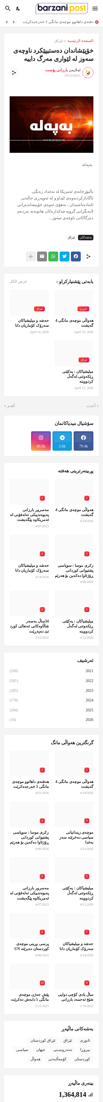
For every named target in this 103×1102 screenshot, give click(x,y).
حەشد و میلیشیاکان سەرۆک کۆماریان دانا (32, 323)
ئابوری (85, 1040)
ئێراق (58, 41)
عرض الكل (18, 281)
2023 (51, 691)
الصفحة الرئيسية (80, 41)
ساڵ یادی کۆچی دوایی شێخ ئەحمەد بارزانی (76, 997)
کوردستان (82, 1059)
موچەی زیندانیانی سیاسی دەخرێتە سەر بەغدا (76, 837)
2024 (51, 700)
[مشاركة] (14, 72)
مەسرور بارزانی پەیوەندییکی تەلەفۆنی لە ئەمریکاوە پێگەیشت (29, 515)
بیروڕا (85, 1050)
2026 (51, 720)
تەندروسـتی (62, 1050)
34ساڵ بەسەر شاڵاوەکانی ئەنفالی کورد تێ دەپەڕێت (29, 626)
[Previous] (13, 22)
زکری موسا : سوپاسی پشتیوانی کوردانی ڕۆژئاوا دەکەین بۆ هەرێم (74, 570)
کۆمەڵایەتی (57, 1059)
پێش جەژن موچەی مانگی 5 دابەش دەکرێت (30, 997)
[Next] (7, 22)
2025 (51, 710)
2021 (51, 671)
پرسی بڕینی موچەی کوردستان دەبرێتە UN (31, 946)
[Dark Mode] (18, 8)
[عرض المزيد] (31, 256)
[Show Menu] (95, 8)
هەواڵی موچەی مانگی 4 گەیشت (74, 323)
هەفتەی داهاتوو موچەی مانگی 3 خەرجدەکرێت (56, 22)
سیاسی (22, 1050)
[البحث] (7, 8)
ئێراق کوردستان (43, 1040)
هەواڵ (35, 1059)
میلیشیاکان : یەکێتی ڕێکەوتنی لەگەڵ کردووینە (77, 377)
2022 (51, 681)
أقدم (11, 406)
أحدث (91, 406)
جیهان (40, 1050)
